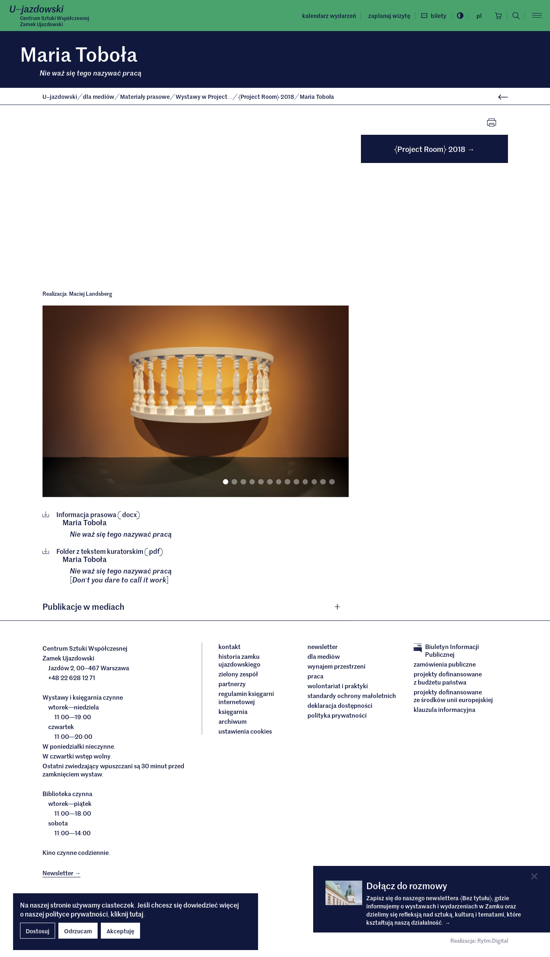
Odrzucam (78, 931)
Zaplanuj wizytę (389, 15)
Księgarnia (233, 711)
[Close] (534, 876)
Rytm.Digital (492, 940)
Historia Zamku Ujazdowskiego (239, 660)
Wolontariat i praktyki (337, 686)
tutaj (136, 913)
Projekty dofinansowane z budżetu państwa (448, 678)
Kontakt (229, 646)
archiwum (232, 721)
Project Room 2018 (266, 96)
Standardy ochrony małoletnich (351, 696)
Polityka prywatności (337, 715)
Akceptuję (120, 931)
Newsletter (322, 646)
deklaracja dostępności (339, 705)
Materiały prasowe (145, 96)
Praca (315, 676)
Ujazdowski (59, 96)
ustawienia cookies (245, 731)
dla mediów (99, 96)
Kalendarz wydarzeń (329, 15)
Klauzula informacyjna (444, 709)
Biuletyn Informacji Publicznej (446, 650)
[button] (195, 606)
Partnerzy (232, 684)
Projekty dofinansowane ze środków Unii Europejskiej (453, 696)
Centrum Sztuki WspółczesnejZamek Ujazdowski (54, 21)
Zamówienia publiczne (445, 664)
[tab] (195, 606)
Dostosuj (37, 931)
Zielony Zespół (238, 674)
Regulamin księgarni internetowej (246, 697)
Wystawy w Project (205, 96)
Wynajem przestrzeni (336, 666)
